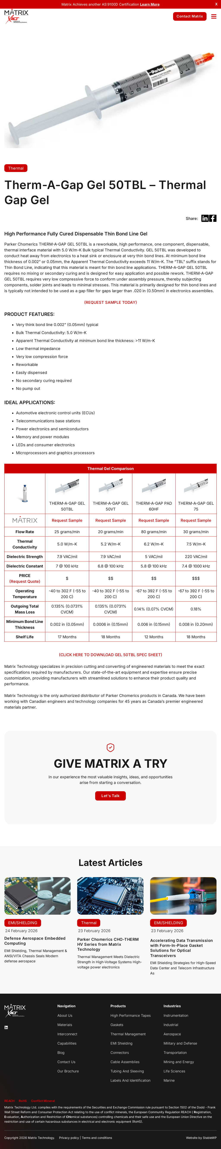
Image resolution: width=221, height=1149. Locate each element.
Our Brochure (68, 1071)
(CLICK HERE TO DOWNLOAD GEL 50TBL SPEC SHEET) (110, 655)
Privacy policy (69, 1138)
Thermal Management (128, 1034)
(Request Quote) (24, 581)
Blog (61, 1052)
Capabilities (66, 1043)
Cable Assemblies (124, 1062)
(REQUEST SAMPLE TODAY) (110, 302)
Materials (64, 1025)
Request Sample (67, 520)
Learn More (150, 4)
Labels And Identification (130, 1080)
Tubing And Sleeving (127, 1071)
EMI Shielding (121, 1043)
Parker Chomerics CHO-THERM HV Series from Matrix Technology (108, 944)
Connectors (119, 1052)
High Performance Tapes (130, 1015)
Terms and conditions (97, 1138)
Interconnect (67, 1034)
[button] (205, 218)
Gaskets (116, 1025)
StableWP (210, 1138)
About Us (64, 1015)
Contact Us (66, 1062)
